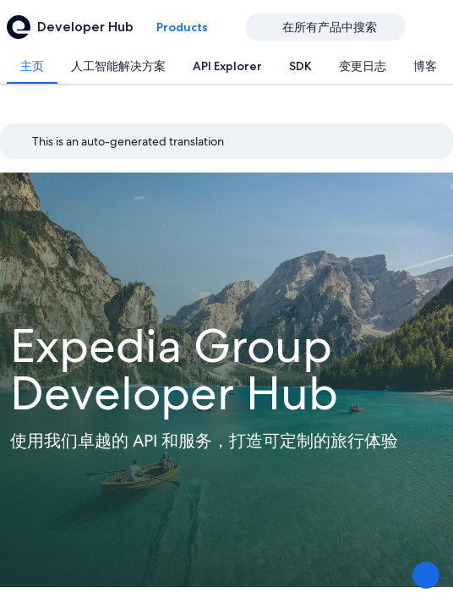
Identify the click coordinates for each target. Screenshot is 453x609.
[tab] (32, 66)
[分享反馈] (425, 575)
